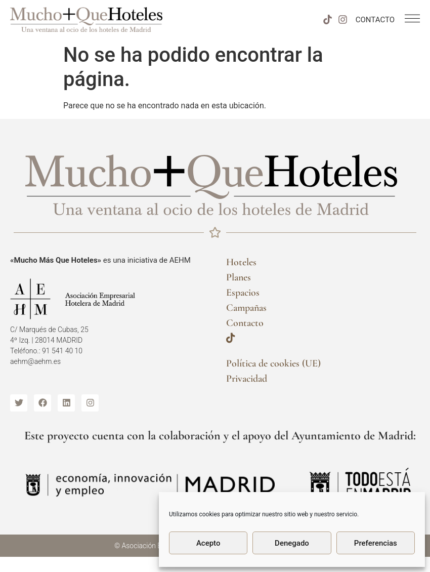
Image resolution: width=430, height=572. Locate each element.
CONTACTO (375, 19)
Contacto (245, 323)
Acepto (208, 543)
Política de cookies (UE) (273, 363)
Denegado (292, 543)
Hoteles (241, 262)
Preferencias (375, 543)
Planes (238, 277)
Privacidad (246, 379)
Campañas (246, 308)
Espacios (243, 293)
